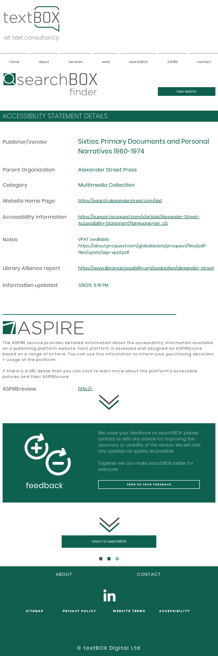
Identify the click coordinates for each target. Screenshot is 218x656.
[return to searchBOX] (109, 541)
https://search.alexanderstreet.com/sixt (120, 201)
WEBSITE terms (129, 611)
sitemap (35, 611)
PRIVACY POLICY (79, 611)
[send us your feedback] (149, 484)
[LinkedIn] (109, 595)
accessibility (174, 611)
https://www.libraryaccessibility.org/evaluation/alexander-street (146, 268)
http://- (85, 389)
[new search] (186, 91)
